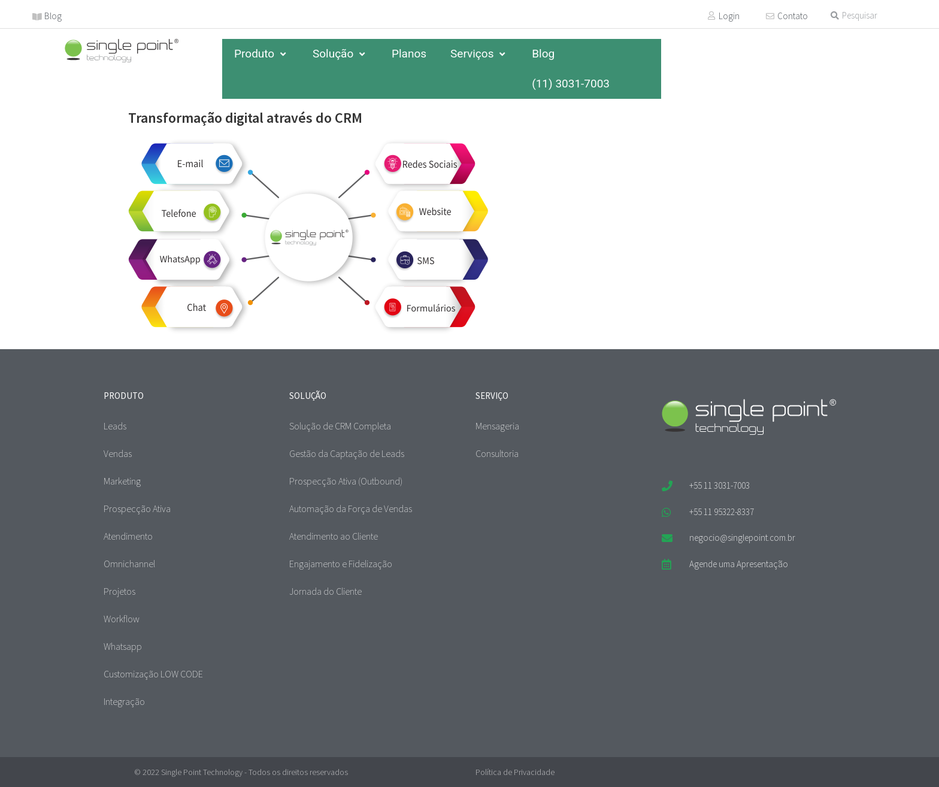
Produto (261, 53)
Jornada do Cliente (325, 591)
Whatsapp (123, 646)
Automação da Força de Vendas (350, 508)
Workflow (122, 619)
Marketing (122, 481)
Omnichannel (129, 564)
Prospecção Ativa (137, 508)
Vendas (118, 453)
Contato (792, 16)
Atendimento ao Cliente (333, 536)
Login (729, 16)
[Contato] (770, 16)
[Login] (711, 15)
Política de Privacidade (515, 772)
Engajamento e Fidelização (340, 564)
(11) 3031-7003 (571, 83)
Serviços (479, 53)
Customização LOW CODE (153, 674)
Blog (53, 16)
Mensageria (497, 426)
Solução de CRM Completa (340, 426)
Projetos (119, 591)
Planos (409, 53)
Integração (124, 701)
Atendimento (128, 536)
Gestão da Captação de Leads (346, 453)
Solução (340, 53)
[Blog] (37, 17)
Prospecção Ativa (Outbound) (345, 481)
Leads (115, 426)
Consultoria (497, 453)
